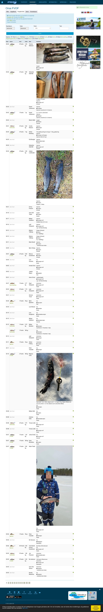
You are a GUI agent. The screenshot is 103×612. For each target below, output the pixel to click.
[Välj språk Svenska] (82, 12)
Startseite (24, 2)
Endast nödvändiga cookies (96, 608)
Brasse (30, 38)
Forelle (27, 37)
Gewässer (33, 2)
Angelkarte (13, 11)
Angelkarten (43, 2)
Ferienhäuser (33, 11)
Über (7, 11)
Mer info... (25, 608)
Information (53, 2)
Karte (27, 11)
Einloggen (73, 2)
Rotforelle (36, 37)
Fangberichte (21, 11)
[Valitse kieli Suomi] (91, 12)
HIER (21, 17)
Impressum (63, 2)
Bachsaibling (64, 37)
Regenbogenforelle (11, 38)
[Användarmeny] (2, 2)
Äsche (45, 37)
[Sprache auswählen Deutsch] (88, 12)
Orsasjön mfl (10, 17)
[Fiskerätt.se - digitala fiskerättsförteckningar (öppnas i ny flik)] (77, 595)
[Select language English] (85, 12)
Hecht (54, 37)
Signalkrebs (41, 38)
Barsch (17, 37)
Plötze (22, 38)
